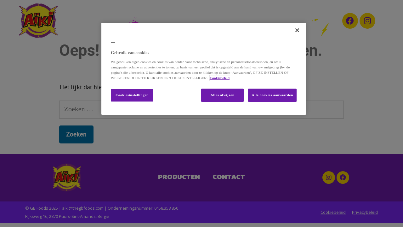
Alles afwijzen (223, 95)
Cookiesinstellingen (132, 95)
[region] (203, 69)
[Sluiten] (297, 30)
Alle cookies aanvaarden (272, 95)
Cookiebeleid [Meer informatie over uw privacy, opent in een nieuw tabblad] (220, 78)
